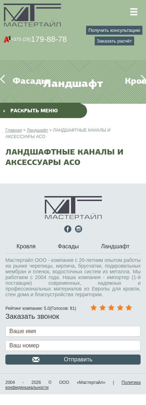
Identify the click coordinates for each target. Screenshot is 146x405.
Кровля (129, 81)
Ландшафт (37, 130)
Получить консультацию (114, 30)
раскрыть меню (31, 110)
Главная (13, 130)
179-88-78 (39, 39)
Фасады (17, 81)
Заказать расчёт (114, 41)
